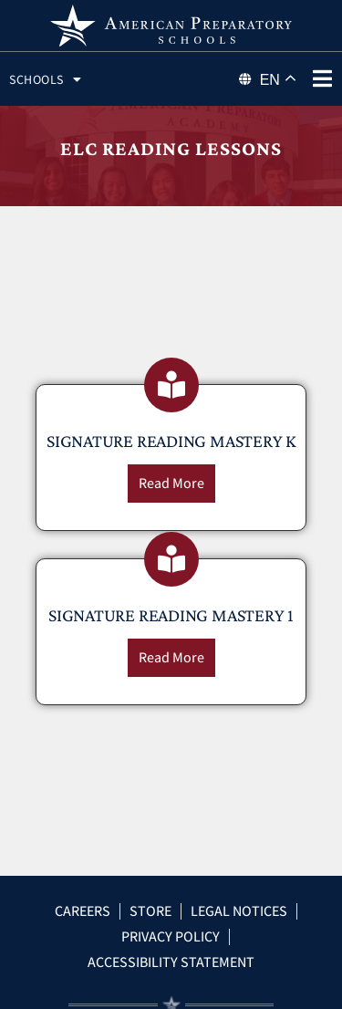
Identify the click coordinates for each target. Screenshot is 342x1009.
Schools (45, 79)
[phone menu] (322, 78)
